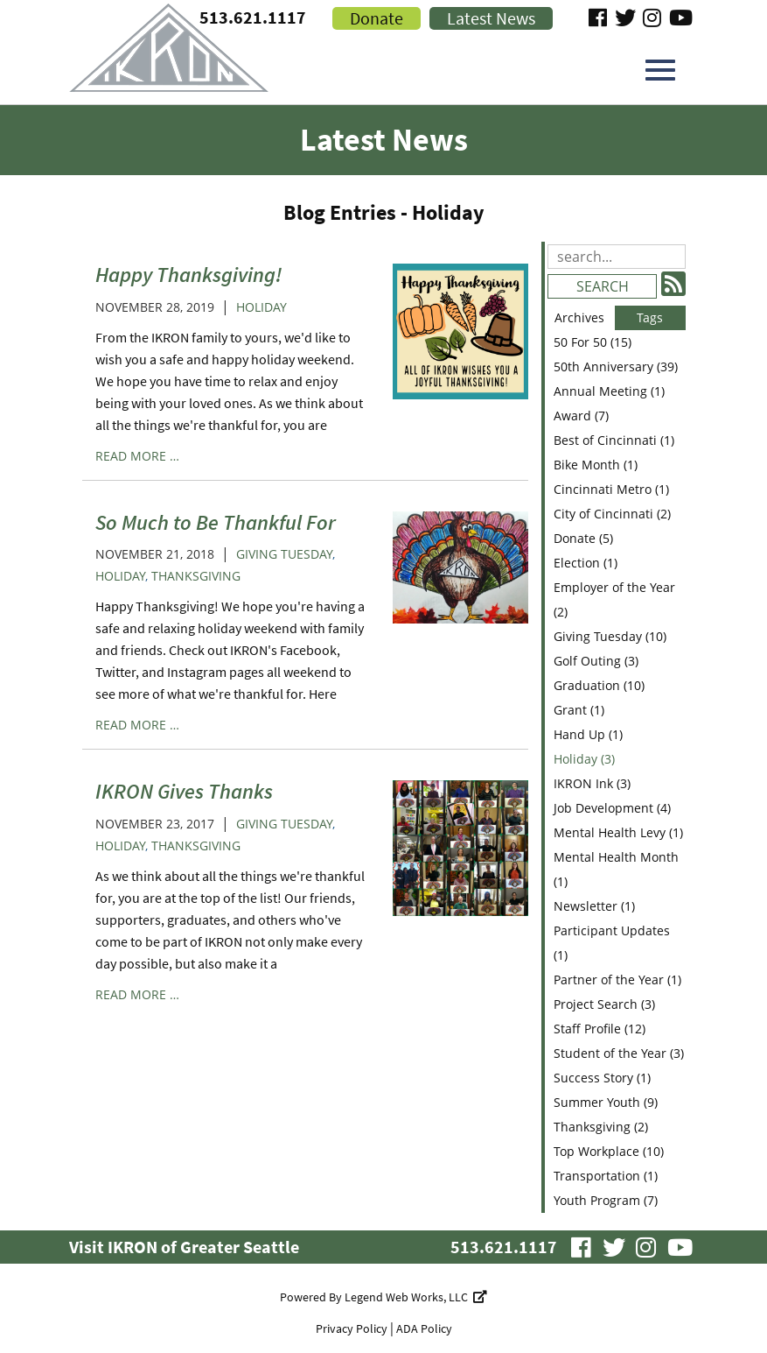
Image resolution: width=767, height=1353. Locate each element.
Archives (579, 317)
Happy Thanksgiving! (188, 274)
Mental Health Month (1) (616, 869)
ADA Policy (424, 1328)
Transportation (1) (606, 1175)
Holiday (261, 307)
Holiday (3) (584, 758)
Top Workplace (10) (609, 1151)
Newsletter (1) (594, 906)
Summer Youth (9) (606, 1102)
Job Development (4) (612, 808)
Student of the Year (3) (619, 1053)
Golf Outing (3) (596, 660)
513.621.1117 (503, 1247)
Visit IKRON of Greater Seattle (184, 1247)
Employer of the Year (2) (614, 599)
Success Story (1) (602, 1077)
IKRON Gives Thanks (184, 791)
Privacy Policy (351, 1328)
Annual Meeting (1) (609, 391)
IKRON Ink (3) (592, 783)
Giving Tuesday (284, 554)
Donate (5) (583, 538)
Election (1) (585, 562)
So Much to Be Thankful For (215, 522)
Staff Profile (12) (599, 1028)
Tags (650, 317)
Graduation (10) (599, 685)
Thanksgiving (196, 575)
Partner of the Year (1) (617, 979)
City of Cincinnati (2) (612, 513)
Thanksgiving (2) (601, 1126)
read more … (137, 455)
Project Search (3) (604, 1004)
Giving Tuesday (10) (610, 636)
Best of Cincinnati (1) (614, 440)
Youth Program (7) (606, 1200)
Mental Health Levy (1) (618, 832)
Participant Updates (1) (612, 942)
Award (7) (581, 415)
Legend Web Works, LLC (416, 1297)
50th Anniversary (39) (616, 366)
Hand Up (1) (588, 734)
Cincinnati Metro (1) (611, 489)
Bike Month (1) (596, 464)
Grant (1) (579, 709)
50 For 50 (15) (592, 342)
